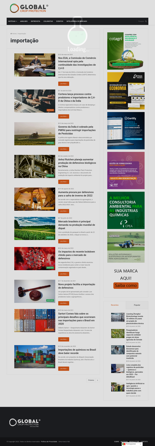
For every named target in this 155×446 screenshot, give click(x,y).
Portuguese (129, 444)
